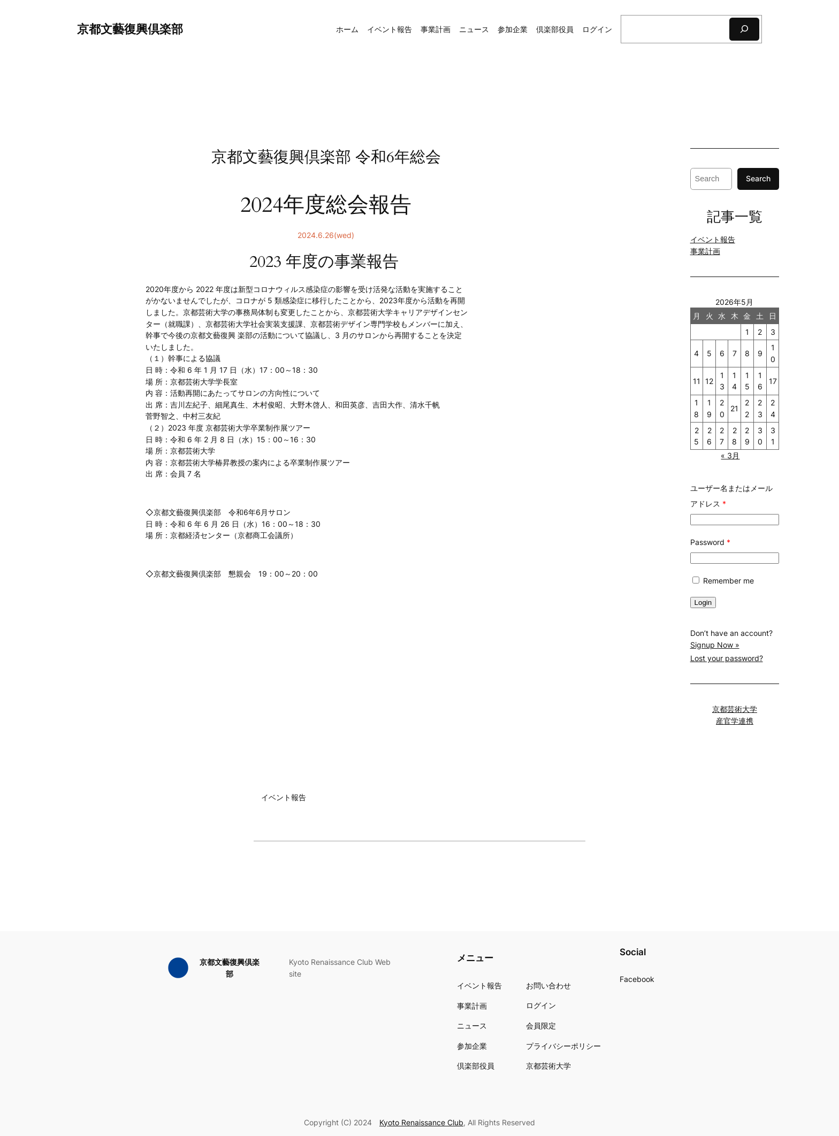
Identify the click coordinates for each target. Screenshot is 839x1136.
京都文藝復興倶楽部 (130, 28)
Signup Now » (714, 644)
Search (758, 178)
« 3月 (730, 455)
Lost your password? (726, 658)
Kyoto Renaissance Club (421, 1122)
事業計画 (705, 251)
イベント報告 (712, 239)
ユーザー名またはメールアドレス (731, 495)
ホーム (347, 29)
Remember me (722, 580)
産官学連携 (734, 720)
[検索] (744, 29)
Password (710, 542)
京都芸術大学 (734, 708)
